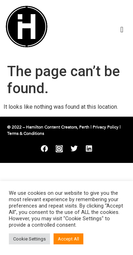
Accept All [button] (68, 239)
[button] (121, 29)
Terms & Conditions (25, 133)
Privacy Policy (105, 127)
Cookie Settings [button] (29, 239)
